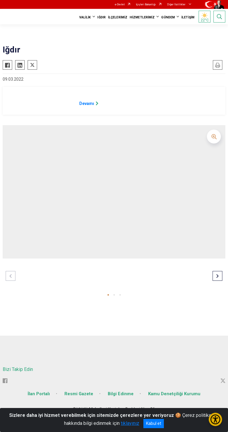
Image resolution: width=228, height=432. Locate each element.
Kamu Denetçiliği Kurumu (174, 393)
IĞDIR (101, 17)
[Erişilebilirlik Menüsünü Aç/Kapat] (215, 419)
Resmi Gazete (78, 393)
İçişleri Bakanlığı (146, 4)
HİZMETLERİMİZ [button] (142, 17)
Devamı (86, 103)
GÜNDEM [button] (168, 17)
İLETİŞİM (187, 17)
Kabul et (153, 423)
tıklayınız (130, 423)
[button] (108, 295)
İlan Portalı (39, 393)
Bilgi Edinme (121, 393)
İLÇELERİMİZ (117, 17)
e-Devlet (120, 4)
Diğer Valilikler (176, 4)
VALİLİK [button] (85, 17)
